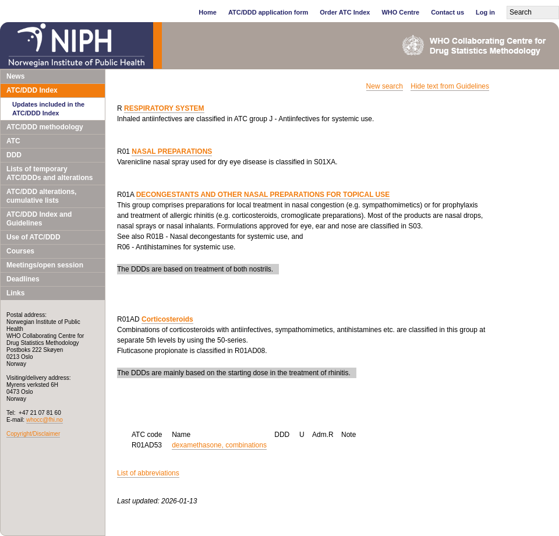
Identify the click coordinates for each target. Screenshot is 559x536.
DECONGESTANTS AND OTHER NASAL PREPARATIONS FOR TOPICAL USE (263, 195)
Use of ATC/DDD (33, 237)
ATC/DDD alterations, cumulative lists (41, 196)
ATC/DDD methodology (44, 127)
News (15, 76)
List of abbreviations (148, 473)
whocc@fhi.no (44, 420)
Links (15, 293)
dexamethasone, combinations (219, 445)
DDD (14, 155)
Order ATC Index (345, 12)
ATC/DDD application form (268, 12)
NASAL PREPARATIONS (172, 151)
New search (384, 86)
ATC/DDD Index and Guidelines (39, 218)
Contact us (447, 12)
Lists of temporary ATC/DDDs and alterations (49, 173)
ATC (13, 141)
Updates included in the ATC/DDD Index (48, 109)
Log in (485, 12)
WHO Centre (400, 12)
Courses (20, 251)
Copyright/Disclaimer (33, 434)
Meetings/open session (44, 265)
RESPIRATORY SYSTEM (164, 108)
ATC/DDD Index (32, 90)
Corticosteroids (167, 319)
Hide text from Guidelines (450, 86)
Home (208, 12)
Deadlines (23, 279)
